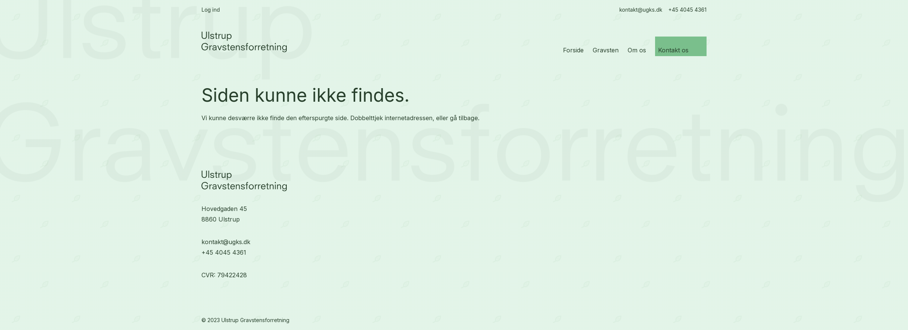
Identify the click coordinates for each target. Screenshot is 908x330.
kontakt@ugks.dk (225, 242)
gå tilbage (464, 118)
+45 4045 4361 (223, 252)
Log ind (210, 9)
